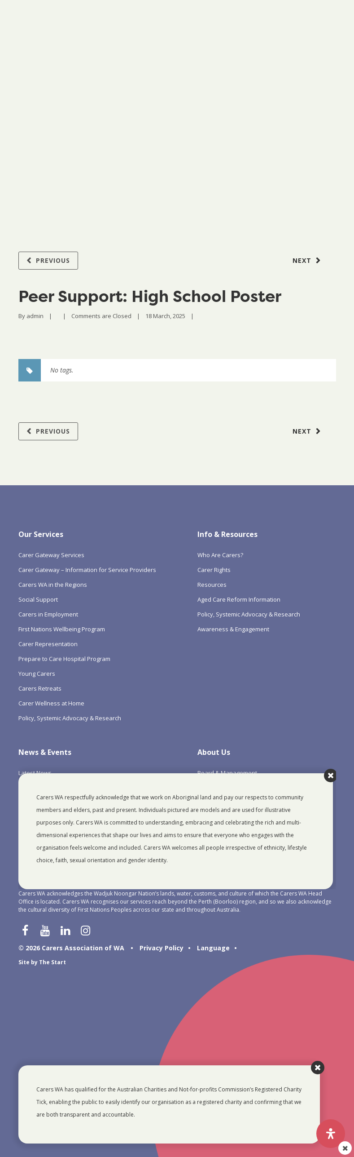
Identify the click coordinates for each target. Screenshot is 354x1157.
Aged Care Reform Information (238, 599)
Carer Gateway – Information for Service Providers (87, 570)
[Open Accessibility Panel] (330, 1133)
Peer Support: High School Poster (149, 296)
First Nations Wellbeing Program (61, 629)
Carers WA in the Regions (52, 585)
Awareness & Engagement (233, 629)
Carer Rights (214, 570)
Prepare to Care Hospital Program (64, 659)
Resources (212, 585)
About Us (213, 752)
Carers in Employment (48, 614)
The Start (52, 962)
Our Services (40, 534)
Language (213, 948)
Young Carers (36, 673)
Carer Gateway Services (51, 555)
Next (302, 260)
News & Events (44, 752)
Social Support (38, 599)
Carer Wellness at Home (51, 703)
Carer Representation (48, 644)
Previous (53, 260)
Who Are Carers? (220, 555)
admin (35, 316)
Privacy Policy (162, 948)
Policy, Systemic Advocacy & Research (69, 718)
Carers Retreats (39, 688)
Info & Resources (227, 534)
